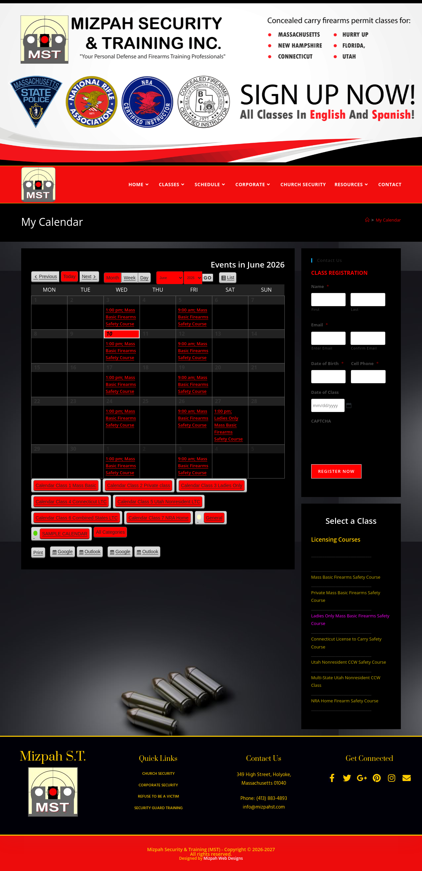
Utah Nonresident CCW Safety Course (348, 662)
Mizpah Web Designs (223, 858)
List (230, 278)
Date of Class (325, 392)
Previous (48, 276)
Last (355, 309)
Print (39, 553)
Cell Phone (364, 363)
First (316, 309)
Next (87, 276)
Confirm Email (364, 348)
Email (319, 325)
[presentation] (361, 441)
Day (144, 277)
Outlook (93, 553)
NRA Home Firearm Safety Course (344, 701)
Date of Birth (327, 363)
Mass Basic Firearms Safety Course (345, 577)
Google (65, 553)
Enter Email (322, 348)
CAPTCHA (321, 421)
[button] (10, 83)
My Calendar (388, 220)
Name (320, 286)
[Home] (367, 220)
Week (130, 277)
